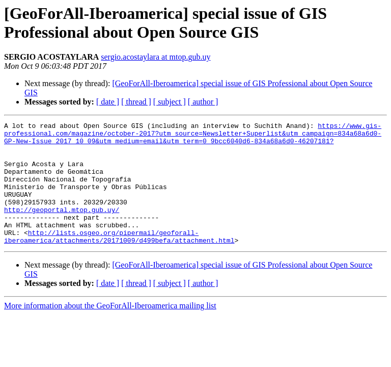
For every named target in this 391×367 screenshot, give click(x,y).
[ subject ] (169, 101)
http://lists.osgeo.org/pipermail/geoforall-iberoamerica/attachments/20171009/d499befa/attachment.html (119, 260)
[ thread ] (136, 101)
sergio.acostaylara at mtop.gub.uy (155, 57)
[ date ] (107, 101)
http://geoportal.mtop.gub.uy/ (61, 227)
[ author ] (203, 101)
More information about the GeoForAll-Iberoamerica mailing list (110, 330)
